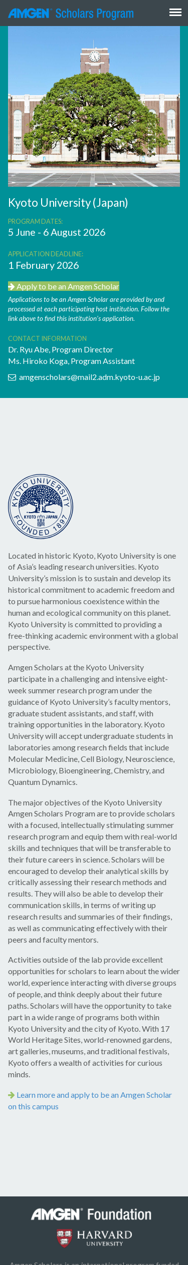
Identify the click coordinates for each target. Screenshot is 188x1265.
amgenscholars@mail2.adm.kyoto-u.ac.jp (84, 376)
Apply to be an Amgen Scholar (63, 286)
